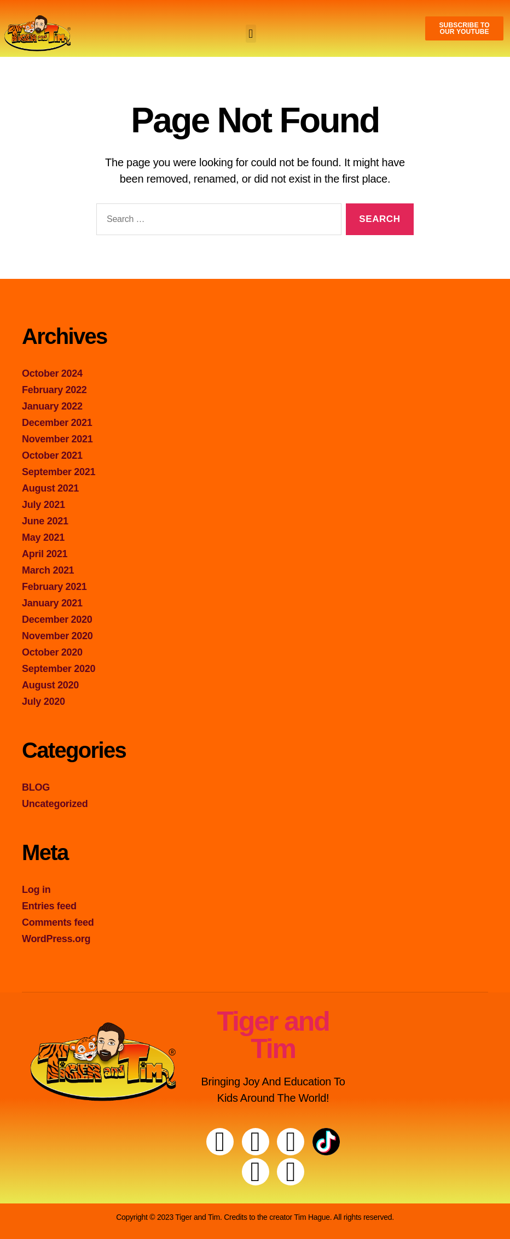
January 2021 (52, 603)
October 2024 (52, 373)
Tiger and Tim (273, 1035)
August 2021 (50, 488)
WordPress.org (56, 938)
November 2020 (57, 635)
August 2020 (50, 685)
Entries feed (49, 906)
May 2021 (43, 537)
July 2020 (43, 701)
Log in (36, 889)
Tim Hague (312, 1217)
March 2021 (48, 570)
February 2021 (54, 586)
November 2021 (57, 439)
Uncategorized (55, 803)
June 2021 (45, 521)
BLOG (36, 787)
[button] (251, 34)
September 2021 (58, 471)
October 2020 (52, 652)
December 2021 (57, 422)
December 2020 (57, 619)
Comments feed (58, 922)
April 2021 (44, 553)
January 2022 (52, 406)
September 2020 (58, 668)
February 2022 (54, 389)
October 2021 (52, 455)
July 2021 (43, 504)
